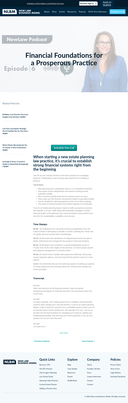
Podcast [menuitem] (82, 12)
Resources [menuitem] (72, 12)
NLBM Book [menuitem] (72, 381)
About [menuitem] (47, 12)
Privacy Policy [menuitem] (115, 365)
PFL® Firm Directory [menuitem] (97, 12)
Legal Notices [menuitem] (115, 373)
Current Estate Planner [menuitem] (48, 385)
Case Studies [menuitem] (72, 369)
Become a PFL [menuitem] (44, 365)
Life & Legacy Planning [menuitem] (48, 373)
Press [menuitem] (54, 12)
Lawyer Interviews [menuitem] (94, 377)
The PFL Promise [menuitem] (45, 369)
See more (64, 333)
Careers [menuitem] (90, 381)
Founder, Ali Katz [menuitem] (93, 369)
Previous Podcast (42, 342)
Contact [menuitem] (90, 385)
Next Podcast (87, 342)
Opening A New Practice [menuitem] (48, 381)
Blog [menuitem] (69, 365)
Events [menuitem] (62, 12)
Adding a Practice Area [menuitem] (48, 389)
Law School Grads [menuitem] (46, 377)
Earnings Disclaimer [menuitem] (118, 377)
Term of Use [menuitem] (115, 369)
